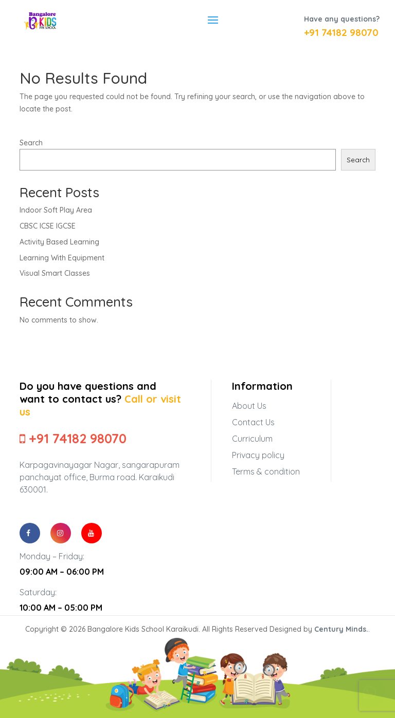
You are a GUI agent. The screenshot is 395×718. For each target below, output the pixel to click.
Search (31, 142)
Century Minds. (341, 629)
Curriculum (252, 438)
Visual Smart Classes (55, 273)
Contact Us (253, 422)
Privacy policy (258, 455)
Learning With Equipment (62, 257)
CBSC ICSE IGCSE (48, 226)
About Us (249, 406)
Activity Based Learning (59, 242)
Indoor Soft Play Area (56, 210)
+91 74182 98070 (341, 32)
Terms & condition (266, 471)
